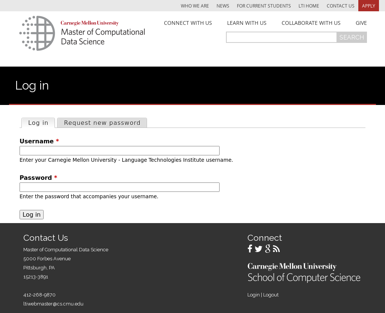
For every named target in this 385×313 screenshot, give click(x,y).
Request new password (102, 122)
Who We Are (195, 6)
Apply (368, 6)
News (223, 6)
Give (361, 23)
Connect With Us (188, 23)
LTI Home (309, 6)
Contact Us (341, 6)
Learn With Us (247, 23)
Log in (41, 122)
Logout (271, 295)
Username (39, 141)
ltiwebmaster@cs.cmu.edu (53, 304)
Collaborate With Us (311, 23)
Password (38, 177)
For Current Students (264, 6)
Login (253, 295)
